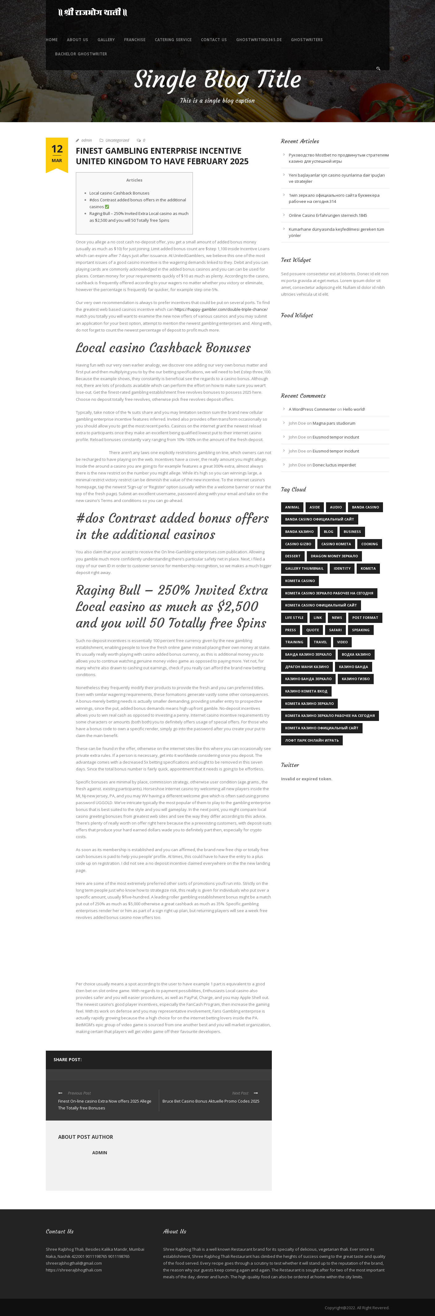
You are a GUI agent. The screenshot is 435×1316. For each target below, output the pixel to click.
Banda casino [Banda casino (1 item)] (365, 507)
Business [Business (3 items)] (352, 531)
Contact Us (214, 40)
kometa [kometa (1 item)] (368, 568)
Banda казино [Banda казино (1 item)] (299, 531)
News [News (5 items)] (337, 617)
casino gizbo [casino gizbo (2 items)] (298, 544)
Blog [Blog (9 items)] (328, 531)
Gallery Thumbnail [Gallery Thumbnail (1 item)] (304, 568)
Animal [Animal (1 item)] (292, 507)
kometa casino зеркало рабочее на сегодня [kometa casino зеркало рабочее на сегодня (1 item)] (329, 593)
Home (52, 40)
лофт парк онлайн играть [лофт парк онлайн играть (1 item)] (312, 740)
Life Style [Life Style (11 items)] (294, 617)
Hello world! (354, 409)
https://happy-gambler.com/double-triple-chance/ (221, 309)
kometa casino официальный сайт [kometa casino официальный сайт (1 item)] (321, 605)
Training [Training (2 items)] (294, 642)
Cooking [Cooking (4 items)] (369, 544)
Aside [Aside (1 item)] (315, 507)
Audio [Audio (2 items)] (336, 507)
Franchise (135, 40)
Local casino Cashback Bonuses (119, 193)
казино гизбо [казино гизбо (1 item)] (356, 678)
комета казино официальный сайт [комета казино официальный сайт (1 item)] (322, 728)
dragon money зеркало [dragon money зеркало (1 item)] (334, 556)
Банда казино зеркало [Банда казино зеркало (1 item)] (308, 654)
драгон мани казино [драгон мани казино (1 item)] (307, 666)
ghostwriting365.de (259, 40)
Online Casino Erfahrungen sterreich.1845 (328, 215)
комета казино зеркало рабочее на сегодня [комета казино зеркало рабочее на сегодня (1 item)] (330, 715)
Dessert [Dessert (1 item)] (293, 556)
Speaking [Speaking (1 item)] (361, 630)
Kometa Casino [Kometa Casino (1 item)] (300, 580)
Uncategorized (117, 140)
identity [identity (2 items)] (342, 568)
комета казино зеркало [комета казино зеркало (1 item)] (309, 703)
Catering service (173, 40)
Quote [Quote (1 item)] (312, 630)
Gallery (106, 40)
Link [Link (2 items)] (318, 617)
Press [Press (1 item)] (290, 630)
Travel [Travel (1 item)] (320, 642)
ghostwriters (307, 40)
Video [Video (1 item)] (342, 642)
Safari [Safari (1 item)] (335, 630)
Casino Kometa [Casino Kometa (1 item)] (336, 544)
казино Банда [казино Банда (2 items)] (353, 666)
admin (86, 140)
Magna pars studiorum (334, 423)
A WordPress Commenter (312, 409)
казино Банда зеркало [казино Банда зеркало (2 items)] (308, 678)
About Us (77, 40)
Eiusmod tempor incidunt (336, 437)
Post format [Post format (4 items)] (365, 617)
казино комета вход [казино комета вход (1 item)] (306, 691)
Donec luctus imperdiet (334, 465)
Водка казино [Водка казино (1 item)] (356, 654)
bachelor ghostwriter (81, 54)
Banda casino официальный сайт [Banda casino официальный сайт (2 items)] (319, 519)
